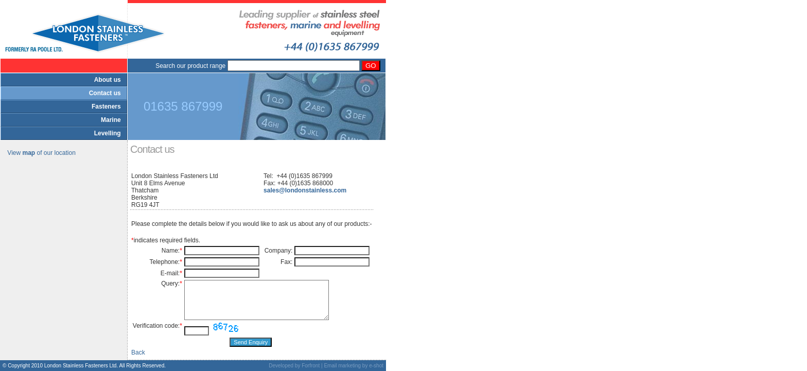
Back (138, 352)
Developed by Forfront (294, 365)
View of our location (41, 152)
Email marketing (342, 365)
